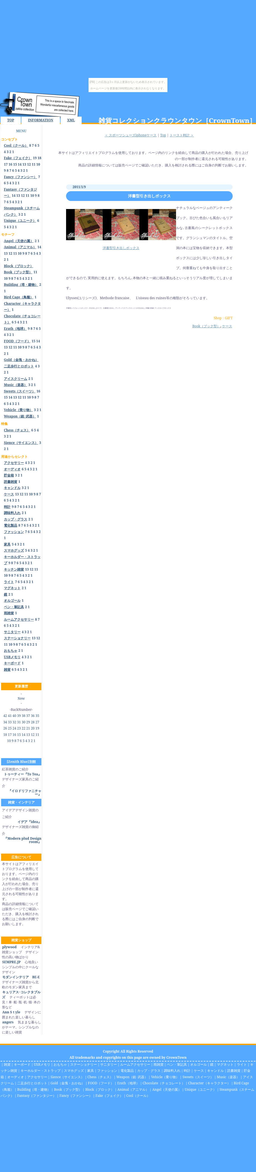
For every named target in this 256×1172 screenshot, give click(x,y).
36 (32, 715)
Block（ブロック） (99, 1089)
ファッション (107, 1070)
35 (37, 715)
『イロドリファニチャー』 (24, 792)
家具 (90, 1070)
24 (14, 728)
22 (23, 728)
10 (38, 164)
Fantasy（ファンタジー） (36, 1095)
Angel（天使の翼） (166, 1089)
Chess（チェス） (100, 1077)
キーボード (22, 1064)
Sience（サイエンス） (67, 1077)
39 (19, 715)
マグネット (225, 1064)
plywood (9, 947)
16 (10, 164)
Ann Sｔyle (11, 1012)
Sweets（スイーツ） (197, 1077)
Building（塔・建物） (34, 1089)
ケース (227, 326)
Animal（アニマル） (133, 1089)
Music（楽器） (228, 1077)
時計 (187, 1070)
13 (24, 164)
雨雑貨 (159, 1064)
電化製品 (127, 1070)
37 (28, 715)
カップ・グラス (148, 1070)
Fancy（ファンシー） (75, 1095)
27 (37, 722)
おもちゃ (60, 1064)
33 (9, 722)
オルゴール (198, 1064)
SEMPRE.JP (11, 962)
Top (163, 135)
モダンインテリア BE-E (21, 977)
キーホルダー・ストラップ (41, 1070)
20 (32, 728)
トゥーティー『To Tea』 (22, 774)
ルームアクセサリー (135, 1064)
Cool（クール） (138, 1095)
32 (14, 722)
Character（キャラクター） (209, 1083)
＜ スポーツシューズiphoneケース (131, 135)
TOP (10, 120)
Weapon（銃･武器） (132, 1077)
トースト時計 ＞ (182, 135)
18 (39, 158)
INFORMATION (40, 120)
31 (19, 722)
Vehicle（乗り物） (165, 1077)
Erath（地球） (128, 1083)
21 (28, 728)
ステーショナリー (83, 1064)
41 (9, 715)
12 (29, 164)
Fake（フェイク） (109, 1095)
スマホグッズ (74, 1070)
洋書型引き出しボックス (149, 195)
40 (14, 715)
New (21, 698)
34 (5, 722)
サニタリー (108, 1064)
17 (6, 164)
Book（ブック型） (206, 326)
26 (5, 728)
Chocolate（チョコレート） (164, 1083)
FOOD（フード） (101, 1083)
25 (9, 728)
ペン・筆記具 (177, 1064)
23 (19, 728)
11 (34, 164)
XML (71, 120)
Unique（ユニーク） (200, 1089)
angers (8, 1022)
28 (32, 722)
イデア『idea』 (29, 821)
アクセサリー (37, 1077)
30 (23, 722)
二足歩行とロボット (32, 1083)
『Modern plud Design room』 (22, 840)
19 (35, 158)
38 (23, 715)
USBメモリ (42, 1064)
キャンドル (215, 1070)
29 (28, 722)
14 (20, 164)
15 (15, 164)
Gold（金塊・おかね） (68, 1083)
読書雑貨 (233, 1070)
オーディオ (15, 1077)
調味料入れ (172, 1070)
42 (5, 715)
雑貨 (7, 1064)
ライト (242, 1064)
